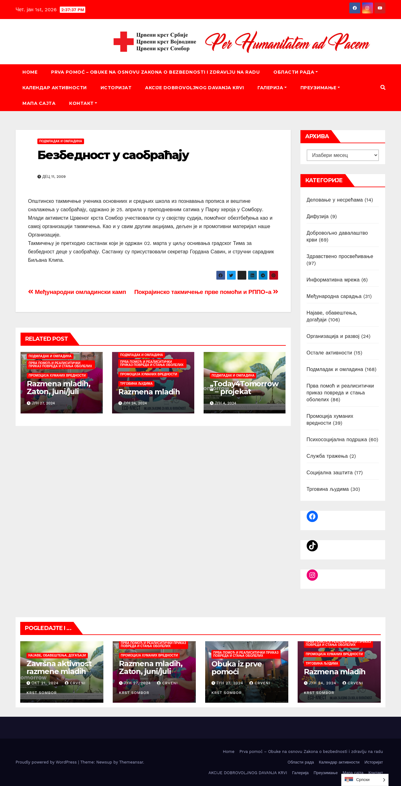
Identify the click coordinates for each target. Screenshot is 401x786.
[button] (382, 87)
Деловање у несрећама (335, 200)
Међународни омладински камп (77, 291)
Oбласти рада (295, 72)
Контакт (83, 103)
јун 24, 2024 (322, 683)
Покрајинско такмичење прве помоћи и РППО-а (206, 291)
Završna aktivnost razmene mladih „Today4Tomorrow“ (60, 675)
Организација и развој (333, 336)
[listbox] (365, 780)
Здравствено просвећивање (340, 256)
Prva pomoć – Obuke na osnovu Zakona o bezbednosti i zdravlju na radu (155, 72)
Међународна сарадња (334, 296)
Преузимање (320, 87)
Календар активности (54, 87)
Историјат (116, 87)
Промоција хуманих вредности (57, 375)
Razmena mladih (149, 391)
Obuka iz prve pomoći (236, 667)
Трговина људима (136, 383)
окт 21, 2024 (45, 683)
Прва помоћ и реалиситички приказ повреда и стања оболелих (60, 364)
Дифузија (318, 216)
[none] (365, 780)
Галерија (272, 87)
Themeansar (131, 762)
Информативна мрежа (333, 280)
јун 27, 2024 (137, 683)
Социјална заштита (330, 473)
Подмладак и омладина (60, 141)
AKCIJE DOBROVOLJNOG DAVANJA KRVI (194, 87)
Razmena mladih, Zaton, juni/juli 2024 (58, 391)
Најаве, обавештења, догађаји (57, 655)
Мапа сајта (38, 103)
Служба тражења (327, 456)
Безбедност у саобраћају (113, 155)
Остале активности (329, 353)
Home (29, 72)
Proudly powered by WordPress (47, 762)
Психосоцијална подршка (337, 439)
